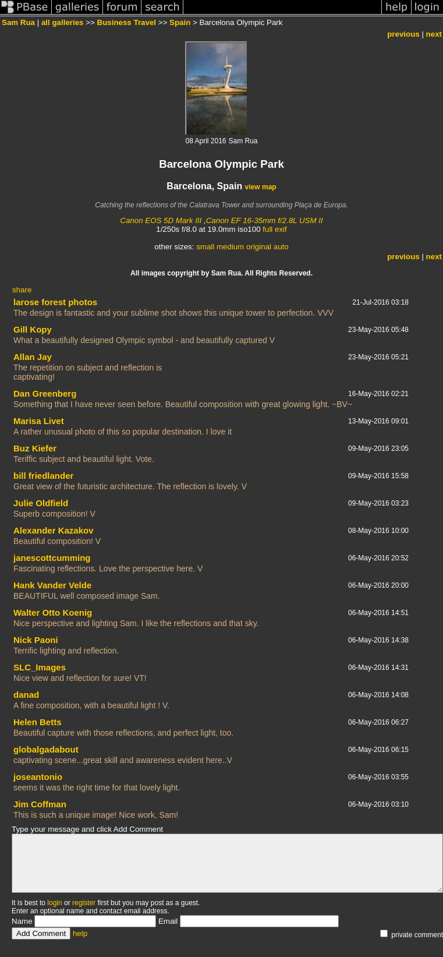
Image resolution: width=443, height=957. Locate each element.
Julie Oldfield (40, 503)
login (54, 903)
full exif (274, 229)
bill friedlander (43, 476)
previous (403, 34)
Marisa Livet (38, 421)
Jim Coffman (39, 804)
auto (281, 246)
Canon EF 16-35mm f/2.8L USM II (264, 220)
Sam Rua (18, 22)
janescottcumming (52, 558)
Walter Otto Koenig (52, 612)
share (21, 289)
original (258, 246)
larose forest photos (55, 302)
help (80, 933)
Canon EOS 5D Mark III (160, 220)
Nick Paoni (35, 640)
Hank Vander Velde (52, 585)
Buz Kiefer (34, 448)
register (83, 903)
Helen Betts (37, 722)
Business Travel (127, 22)
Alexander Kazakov (53, 530)
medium (230, 246)
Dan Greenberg (44, 393)
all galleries (62, 22)
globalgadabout (46, 749)
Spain (179, 22)
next (434, 34)
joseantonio (37, 777)
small (205, 246)
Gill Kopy (32, 329)
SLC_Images (39, 667)
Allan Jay (32, 357)
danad (26, 695)
